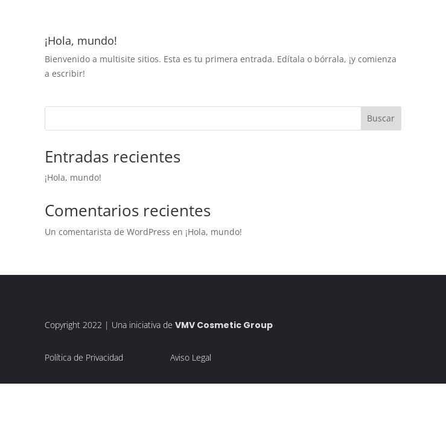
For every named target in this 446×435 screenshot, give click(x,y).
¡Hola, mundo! (81, 40)
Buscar (381, 118)
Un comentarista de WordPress (107, 231)
